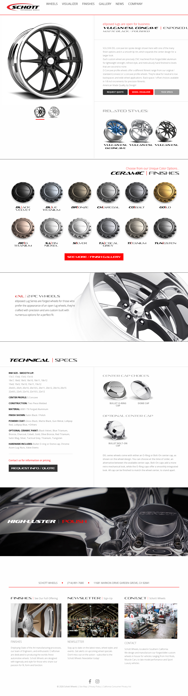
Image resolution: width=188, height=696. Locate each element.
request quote (115, 92)
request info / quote (33, 468)
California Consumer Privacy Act (117, 686)
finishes (129, 7)
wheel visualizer (141, 92)
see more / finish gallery (94, 256)
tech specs (167, 92)
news (161, 7)
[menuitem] (93, 7)
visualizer (111, 7)
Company (176, 7)
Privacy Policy (95, 686)
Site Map (83, 686)
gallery (146, 7)
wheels (93, 7)
